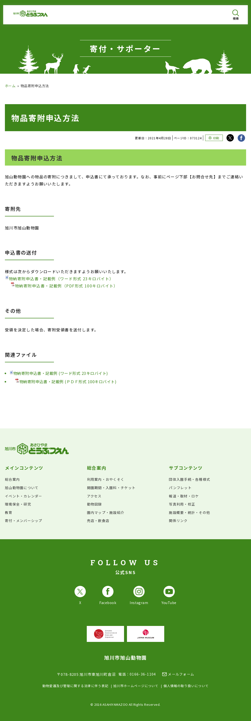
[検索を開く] (235, 14)
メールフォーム (181, 674)
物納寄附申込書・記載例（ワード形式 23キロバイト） (59, 278)
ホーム (10, 85)
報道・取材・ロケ (184, 496)
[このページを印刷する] (214, 138)
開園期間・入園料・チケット (111, 487)
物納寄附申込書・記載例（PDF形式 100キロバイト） (64, 285)
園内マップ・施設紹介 (106, 512)
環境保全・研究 (18, 504)
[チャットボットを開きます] (235, 705)
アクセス (94, 496)
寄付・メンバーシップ (23, 520)
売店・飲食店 (98, 520)
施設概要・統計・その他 (189, 512)
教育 (9, 512)
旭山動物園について (21, 487)
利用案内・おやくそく (106, 479)
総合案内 (12, 479)
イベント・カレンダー (23, 496)
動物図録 (94, 504)
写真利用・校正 (182, 504)
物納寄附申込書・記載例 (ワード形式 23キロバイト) (58, 373)
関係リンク (178, 520)
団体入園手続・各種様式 (189, 479)
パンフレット (180, 487)
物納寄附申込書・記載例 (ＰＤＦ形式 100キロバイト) (65, 381)
